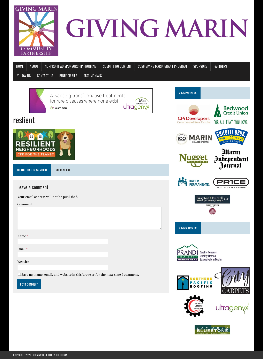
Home (19, 66)
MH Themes (62, 355)
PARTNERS (220, 66)
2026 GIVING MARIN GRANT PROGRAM (162, 66)
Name (22, 236)
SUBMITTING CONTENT (117, 66)
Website (23, 261)
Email (21, 249)
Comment (24, 204)
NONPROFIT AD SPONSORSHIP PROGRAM (71, 66)
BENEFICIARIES (68, 75)
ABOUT (34, 66)
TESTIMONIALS (92, 75)
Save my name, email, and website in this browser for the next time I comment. (80, 274)
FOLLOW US (23, 75)
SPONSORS (200, 66)
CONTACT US (45, 75)
